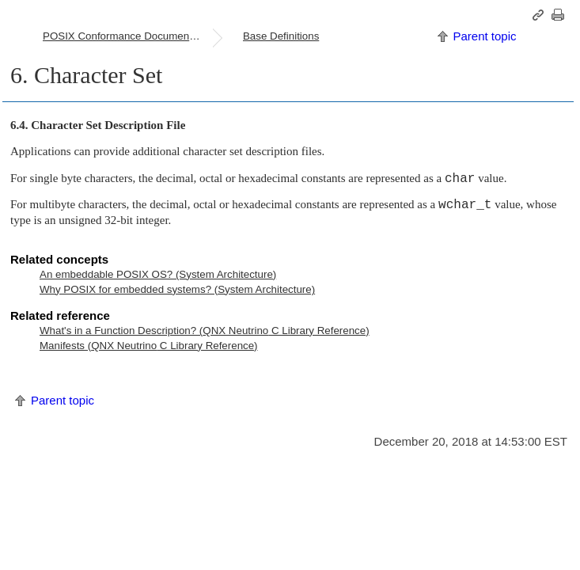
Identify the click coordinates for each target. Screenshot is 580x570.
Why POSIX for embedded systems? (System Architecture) (177, 289)
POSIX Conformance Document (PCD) (127, 36)
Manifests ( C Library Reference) (149, 346)
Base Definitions (281, 36)
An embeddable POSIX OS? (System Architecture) (158, 274)
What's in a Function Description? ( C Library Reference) (205, 330)
